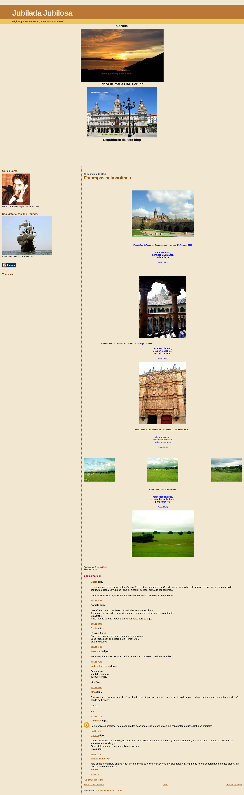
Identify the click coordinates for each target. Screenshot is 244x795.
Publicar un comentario (93, 780)
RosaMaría (97, 651)
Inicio (165, 784)
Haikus (94, 569)
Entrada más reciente (94, 784)
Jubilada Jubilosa (42, 13)
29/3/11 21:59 (96, 601)
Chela (94, 581)
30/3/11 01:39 (96, 647)
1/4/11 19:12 (96, 731)
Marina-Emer (98, 758)
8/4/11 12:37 (96, 775)
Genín (94, 628)
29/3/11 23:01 (96, 624)
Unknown (96, 720)
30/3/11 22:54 (96, 688)
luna (93, 692)
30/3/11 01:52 (96, 662)
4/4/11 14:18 (96, 754)
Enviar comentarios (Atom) (110, 790)
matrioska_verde (100, 666)
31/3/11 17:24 (96, 716)
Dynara (95, 735)
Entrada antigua (234, 784)
